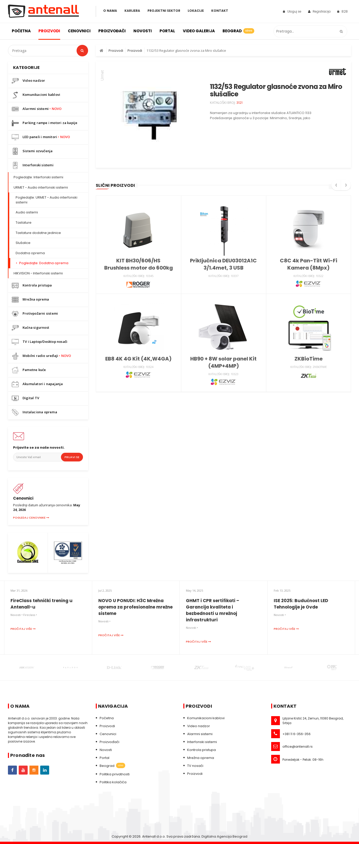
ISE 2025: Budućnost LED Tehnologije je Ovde (301, 604)
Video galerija (199, 31)
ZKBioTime (308, 358)
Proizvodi (49, 31)
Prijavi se (72, 457)
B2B (342, 11)
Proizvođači (112, 31)
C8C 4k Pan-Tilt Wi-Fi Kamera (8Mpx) (308, 264)
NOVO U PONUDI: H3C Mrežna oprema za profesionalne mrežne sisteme (135, 607)
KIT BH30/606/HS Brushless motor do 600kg (138, 264)
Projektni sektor (163, 10)
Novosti (142, 31)
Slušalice (23, 242)
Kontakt (219, 10)
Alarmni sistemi (36, 109)
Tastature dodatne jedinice (38, 232)
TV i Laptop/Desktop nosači (39, 341)
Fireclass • (30, 615)
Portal (167, 31)
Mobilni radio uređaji (41, 356)
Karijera (132, 10)
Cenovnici (79, 31)
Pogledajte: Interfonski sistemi (38, 177)
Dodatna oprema (30, 253)
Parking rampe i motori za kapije (44, 123)
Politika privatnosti (115, 774)
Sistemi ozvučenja (32, 151)
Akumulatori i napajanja (37, 384)
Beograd (238, 31)
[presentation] (336, 186)
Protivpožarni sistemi (35, 313)
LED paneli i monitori (41, 137)
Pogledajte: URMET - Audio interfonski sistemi (46, 200)
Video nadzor (28, 80)
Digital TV (25, 398)
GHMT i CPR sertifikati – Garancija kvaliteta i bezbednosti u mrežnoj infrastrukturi (212, 610)
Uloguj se (292, 11)
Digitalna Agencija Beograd (224, 836)
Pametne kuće (29, 370)
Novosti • (16, 615)
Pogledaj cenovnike (31, 518)
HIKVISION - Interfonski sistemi (38, 273)
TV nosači (195, 766)
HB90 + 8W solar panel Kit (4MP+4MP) (223, 362)
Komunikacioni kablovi (36, 94)
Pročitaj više (23, 629)
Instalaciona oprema (34, 412)
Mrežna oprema (30, 299)
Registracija (319, 11)
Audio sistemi (27, 212)
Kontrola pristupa (32, 285)
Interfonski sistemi (33, 165)
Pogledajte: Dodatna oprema (43, 263)
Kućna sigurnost (30, 327)
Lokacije (196, 10)
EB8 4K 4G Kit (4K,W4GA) (138, 358)
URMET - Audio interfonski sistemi (41, 187)
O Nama (110, 10)
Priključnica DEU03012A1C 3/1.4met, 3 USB (223, 264)
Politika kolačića (113, 782)
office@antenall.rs (297, 746)
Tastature (23, 222)
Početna (21, 31)
